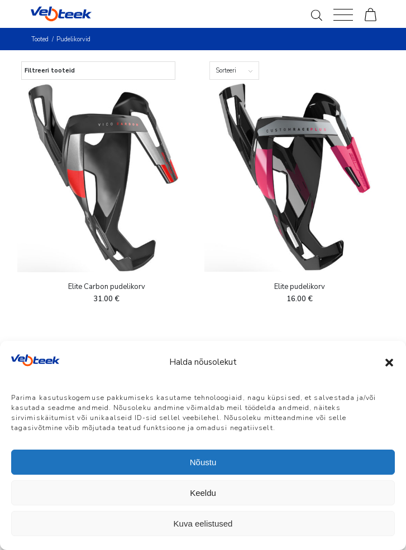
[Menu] (343, 14)
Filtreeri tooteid (50, 70)
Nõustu (203, 462)
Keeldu (203, 493)
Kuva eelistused (203, 523)
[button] (389, 362)
